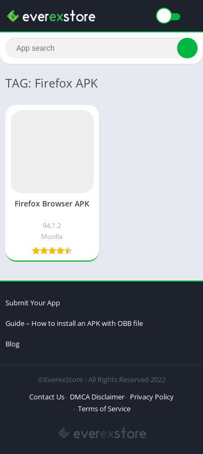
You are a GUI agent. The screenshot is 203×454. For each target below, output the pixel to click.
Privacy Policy (152, 397)
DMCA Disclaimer (97, 397)
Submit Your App (32, 303)
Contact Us (46, 397)
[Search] (101, 48)
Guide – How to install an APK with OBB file (74, 323)
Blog (12, 344)
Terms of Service (104, 408)
